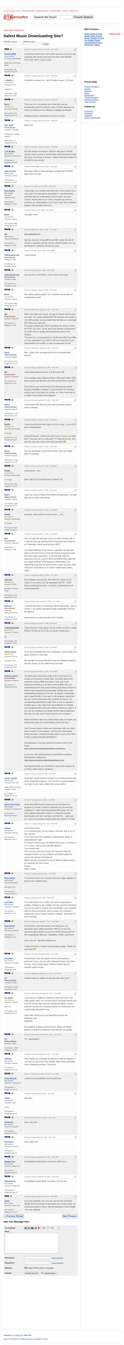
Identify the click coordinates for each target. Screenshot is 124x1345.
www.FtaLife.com (11, 255)
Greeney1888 (10, 54)
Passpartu (8, 1122)
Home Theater (42, 11)
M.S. (6, 538)
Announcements (91, 100)
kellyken (8, 1059)
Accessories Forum (93, 43)
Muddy (7, 424)
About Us (7, 1339)
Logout (87, 89)
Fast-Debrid (9, 926)
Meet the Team (26, 1339)
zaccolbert (8, 902)
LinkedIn (88, 116)
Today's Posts (114, 34)
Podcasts (73, 11)
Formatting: (10, 1228)
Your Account (90, 102)
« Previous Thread (13, 1216)
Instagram (88, 113)
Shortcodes (89, 95)
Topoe (7, 1098)
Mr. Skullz (8, 998)
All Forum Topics (92, 45)
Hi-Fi (18, 11)
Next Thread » (70, 1216)
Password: (32, 43)
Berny (7, 104)
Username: (13, 43)
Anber (7, 1201)
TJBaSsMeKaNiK (11, 628)
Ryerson (8, 606)
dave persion (10, 171)
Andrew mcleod (11, 676)
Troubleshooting (91, 97)
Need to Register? (58, 1258)
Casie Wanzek (10, 1078)
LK (5, 978)
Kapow (7, 828)
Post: (7, 1231)
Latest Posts (9, 11)
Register (88, 91)
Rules (86, 93)
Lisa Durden (9, 151)
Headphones (55, 11)
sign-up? (14, 41)
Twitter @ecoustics (92, 118)
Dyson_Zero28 (10, 778)
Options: (9, 1268)
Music (65, 11)
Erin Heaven (9, 191)
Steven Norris (10, 652)
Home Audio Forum (93, 34)
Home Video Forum (93, 36)
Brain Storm (9, 878)
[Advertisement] (41, 1304)
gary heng (8, 125)
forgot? (33, 41)
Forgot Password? (58, 1263)
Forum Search (83, 17)
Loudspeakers (28, 11)
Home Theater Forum (94, 38)
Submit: (8, 1273)
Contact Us (16, 1339)
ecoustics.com (18, 1335)
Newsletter (37, 1339)
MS (5, 234)
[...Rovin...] (9, 80)
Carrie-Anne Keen (12, 804)
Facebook (88, 111)
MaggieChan (9, 1161)
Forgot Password (91, 87)
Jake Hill (8, 580)
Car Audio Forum (92, 40)
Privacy (45, 1339)
